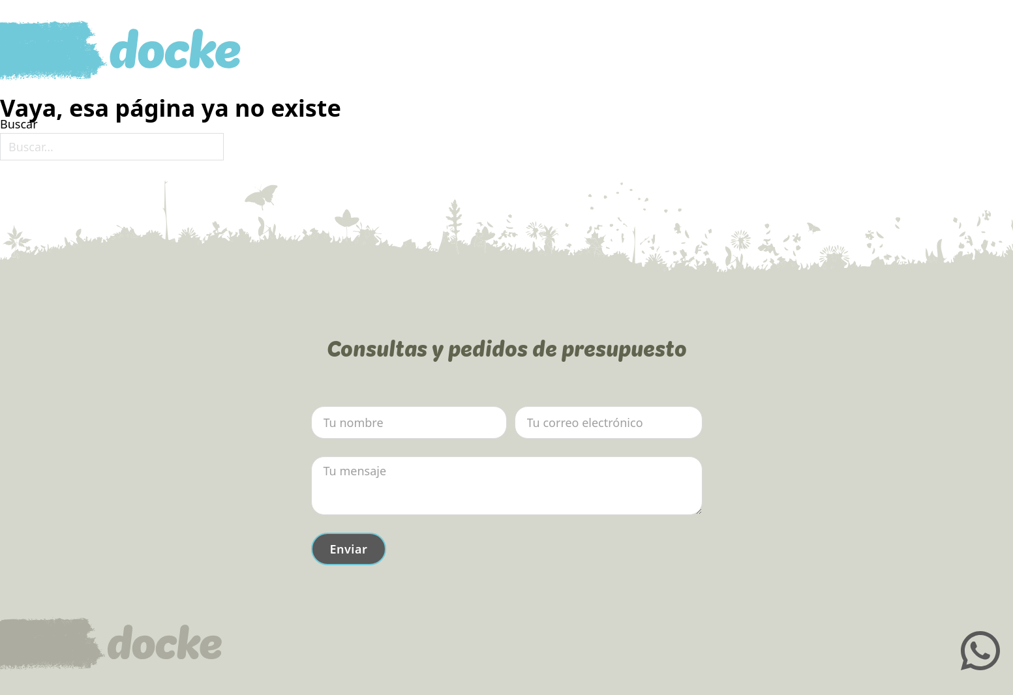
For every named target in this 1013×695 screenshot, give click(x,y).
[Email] (609, 422)
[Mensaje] (507, 485)
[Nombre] (409, 422)
